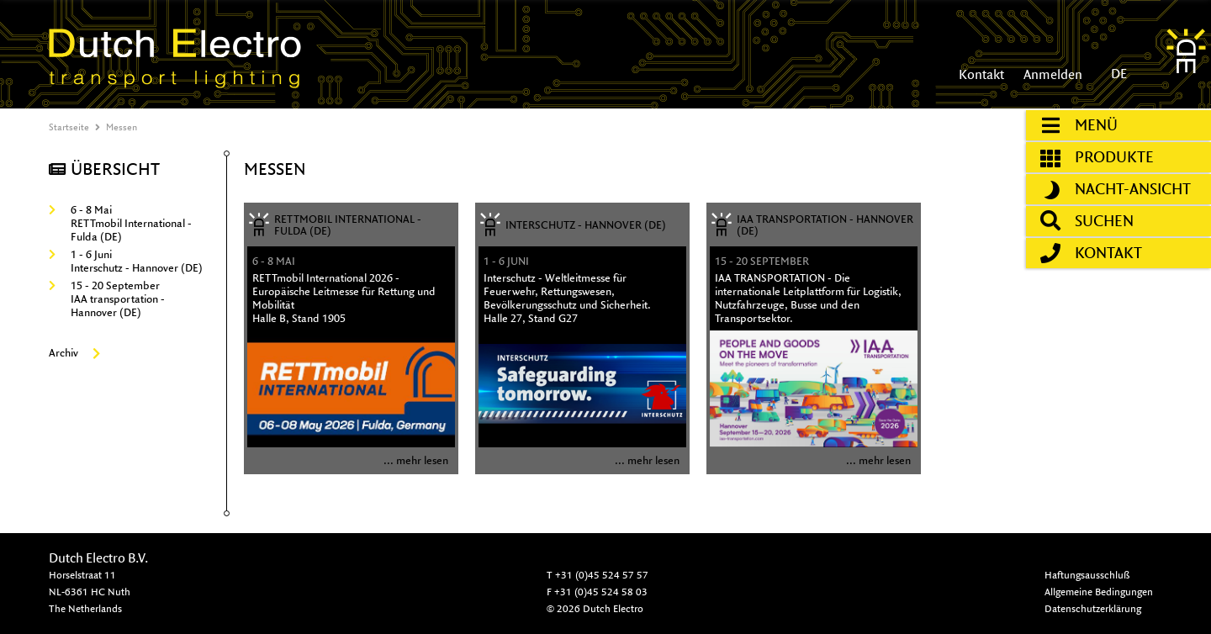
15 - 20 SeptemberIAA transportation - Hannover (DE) (107, 299)
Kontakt (981, 74)
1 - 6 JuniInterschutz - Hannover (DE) (126, 261)
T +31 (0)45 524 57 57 (597, 574)
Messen (121, 127)
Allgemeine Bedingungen (1098, 591)
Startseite (69, 127)
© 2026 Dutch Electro (595, 608)
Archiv (74, 353)
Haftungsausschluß (1086, 574)
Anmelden (1051, 74)
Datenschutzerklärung (1092, 608)
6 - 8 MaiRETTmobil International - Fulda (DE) (120, 223)
